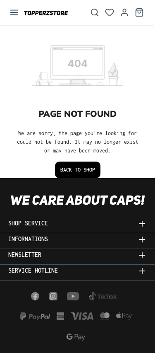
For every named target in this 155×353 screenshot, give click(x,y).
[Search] (94, 12)
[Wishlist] (109, 12)
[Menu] (14, 12)
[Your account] (124, 12)
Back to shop (77, 170)
